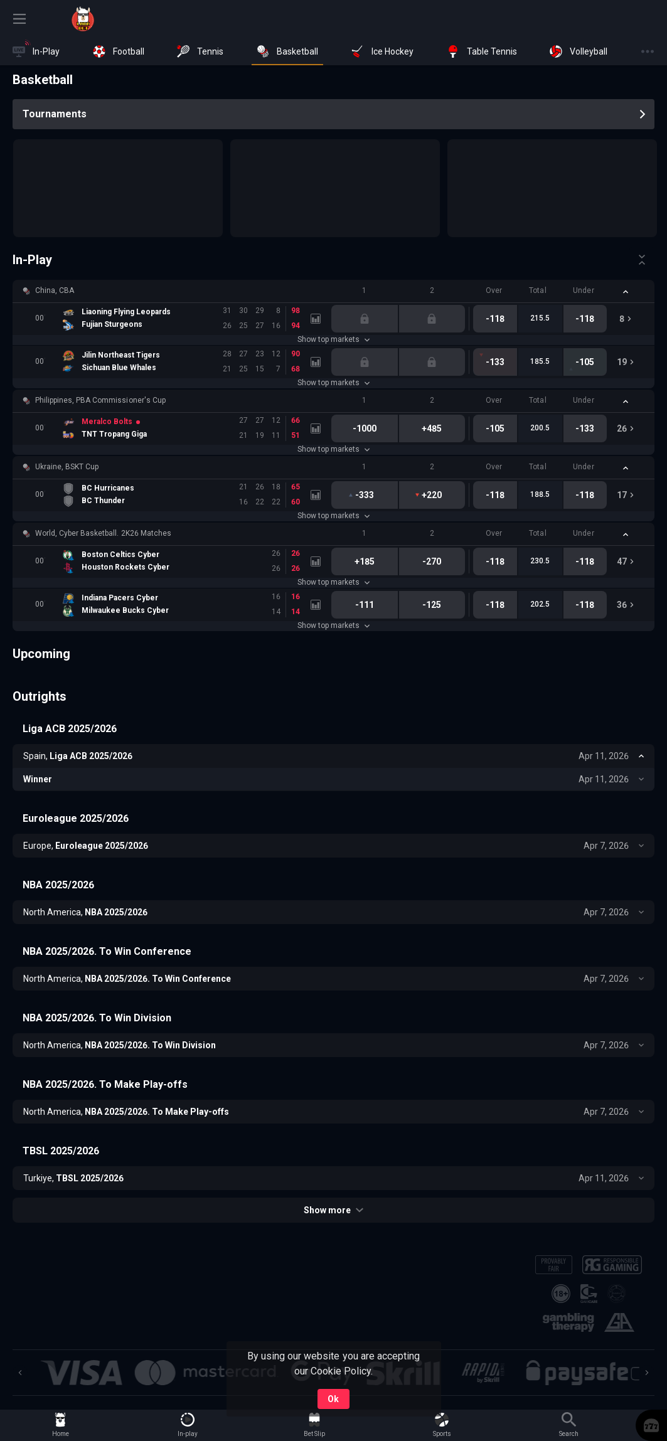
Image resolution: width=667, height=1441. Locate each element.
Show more (333, 1210)
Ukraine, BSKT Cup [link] (67, 466)
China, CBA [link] (54, 290)
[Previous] (20, 1372)
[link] (83, 18)
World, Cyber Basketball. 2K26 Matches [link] (103, 533)
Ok (333, 1399)
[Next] (646, 1372)
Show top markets (333, 339)
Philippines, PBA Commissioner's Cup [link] (100, 400)
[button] (333, 291)
